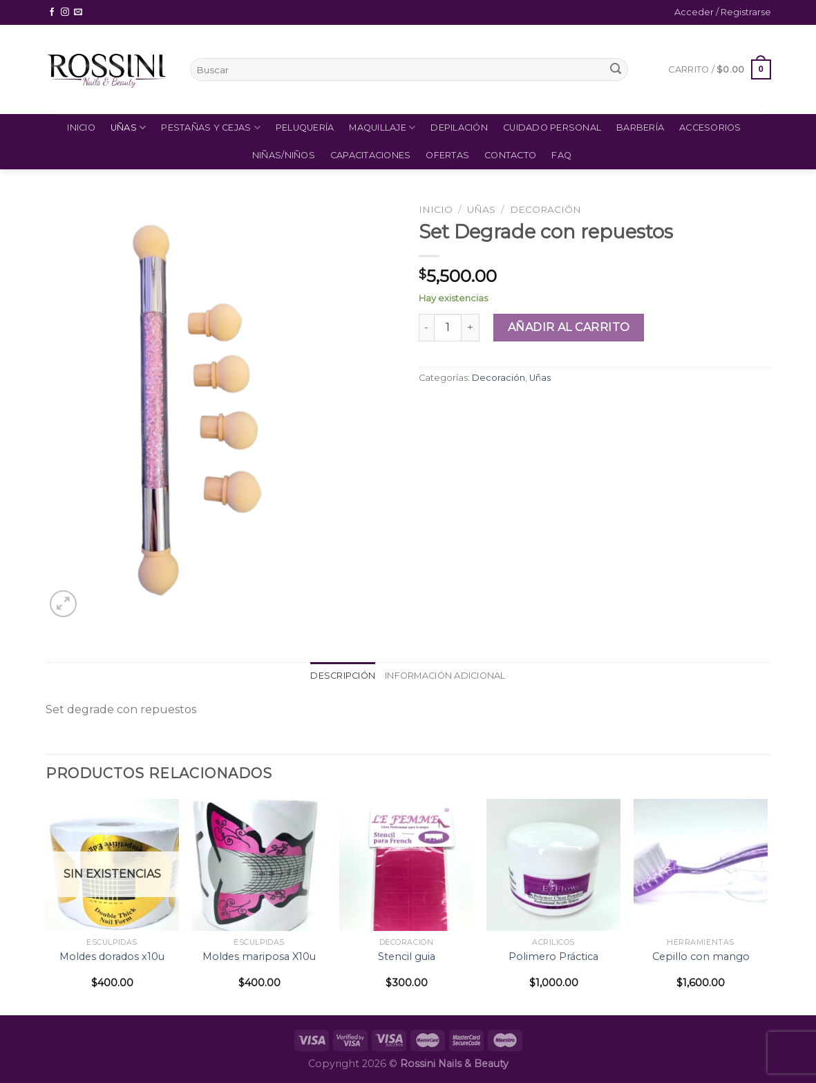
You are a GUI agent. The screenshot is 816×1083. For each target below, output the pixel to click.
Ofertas (447, 155)
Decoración (545, 209)
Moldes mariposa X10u (259, 956)
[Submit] (615, 70)
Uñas (128, 127)
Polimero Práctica (553, 956)
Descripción (342, 675)
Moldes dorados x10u (111, 956)
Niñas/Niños (283, 155)
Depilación (459, 127)
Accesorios (710, 127)
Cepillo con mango (701, 956)
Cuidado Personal (552, 127)
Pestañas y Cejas (210, 127)
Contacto (510, 155)
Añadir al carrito (569, 327)
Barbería (640, 127)
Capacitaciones (370, 155)
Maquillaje (382, 127)
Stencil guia (406, 956)
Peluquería (305, 127)
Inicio (81, 127)
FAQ (561, 155)
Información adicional (445, 675)
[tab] (342, 676)
